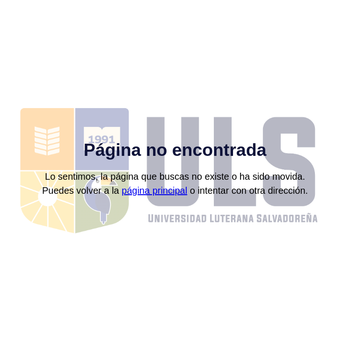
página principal (154, 190)
